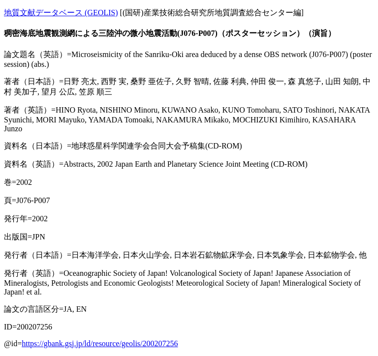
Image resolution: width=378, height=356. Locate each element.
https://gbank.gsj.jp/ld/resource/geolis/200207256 (100, 343)
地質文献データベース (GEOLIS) (61, 12)
